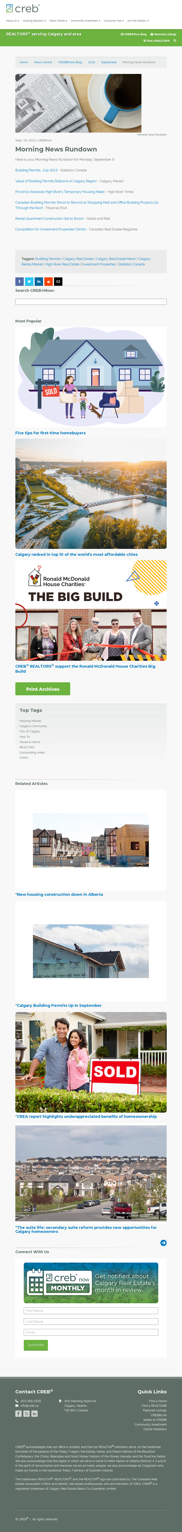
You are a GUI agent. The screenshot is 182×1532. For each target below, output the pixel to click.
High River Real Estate (62, 264)
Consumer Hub (114, 20)
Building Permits (48, 259)
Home (24, 62)
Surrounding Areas (32, 752)
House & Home (30, 742)
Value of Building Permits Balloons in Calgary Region (56, 181)
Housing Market (30, 721)
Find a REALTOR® (156, 40)
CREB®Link (159, 1415)
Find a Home (158, 1401)
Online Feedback (155, 1429)
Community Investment (85, 20)
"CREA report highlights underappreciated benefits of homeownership (86, 1117)
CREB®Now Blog (133, 34)
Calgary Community (33, 726)
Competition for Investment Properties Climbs (50, 229)
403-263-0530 (31, 1401)
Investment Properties (99, 264)
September (109, 62)
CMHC (24, 757)
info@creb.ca (29, 1405)
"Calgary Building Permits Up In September (58, 1006)
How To (25, 736)
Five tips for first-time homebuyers (50, 433)
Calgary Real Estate (78, 259)
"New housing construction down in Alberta (59, 895)
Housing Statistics (34, 20)
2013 (91, 62)
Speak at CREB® (155, 1419)
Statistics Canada (131, 264)
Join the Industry (138, 20)
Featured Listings (163, 34)
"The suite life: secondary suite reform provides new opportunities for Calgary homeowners (86, 1230)
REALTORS (27, 747)
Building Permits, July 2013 (36, 170)
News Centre (58, 20)
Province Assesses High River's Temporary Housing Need (59, 192)
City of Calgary (30, 731)
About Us (12, 20)
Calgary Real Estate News (116, 259)
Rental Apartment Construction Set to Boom (49, 219)
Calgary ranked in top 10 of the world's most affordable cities (76, 554)
